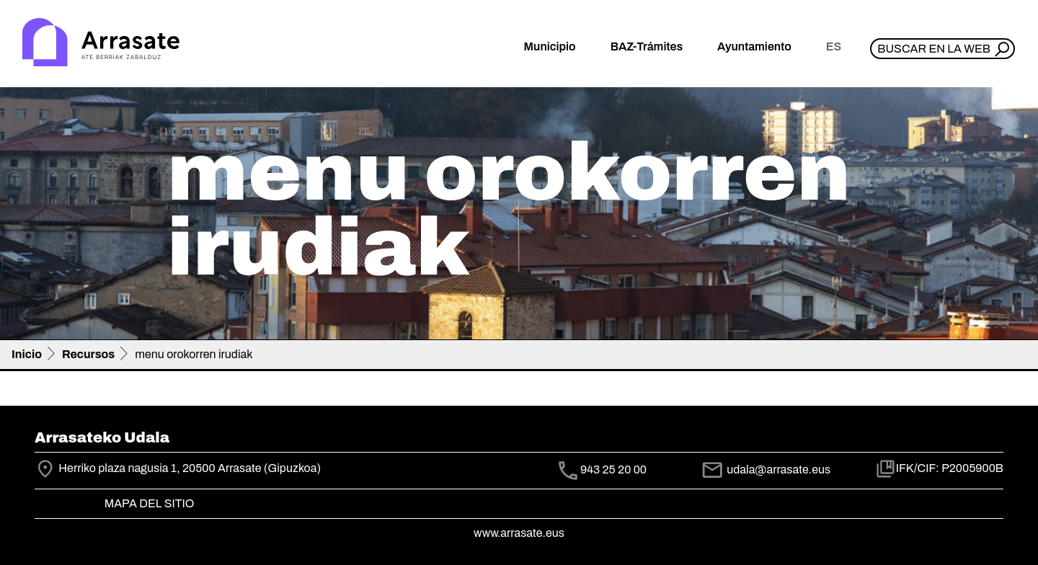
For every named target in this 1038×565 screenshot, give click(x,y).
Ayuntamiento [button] (754, 46)
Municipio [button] (550, 46)
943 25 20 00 (613, 470)
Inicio (27, 354)
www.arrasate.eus (519, 533)
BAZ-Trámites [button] (647, 46)
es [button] (833, 46)
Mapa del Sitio (150, 503)
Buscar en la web (933, 49)
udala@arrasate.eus (765, 469)
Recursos (88, 354)
